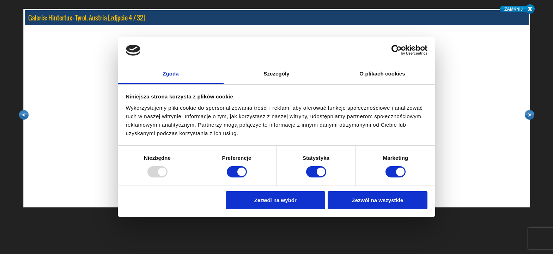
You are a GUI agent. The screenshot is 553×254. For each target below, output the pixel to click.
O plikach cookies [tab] (382, 74)
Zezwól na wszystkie (377, 200)
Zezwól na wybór (275, 200)
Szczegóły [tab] (276, 74)
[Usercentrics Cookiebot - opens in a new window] (396, 50)
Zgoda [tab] (171, 74)
